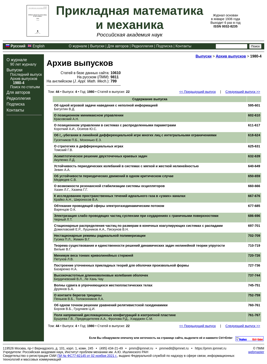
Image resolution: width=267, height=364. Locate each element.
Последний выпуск (26, 74)
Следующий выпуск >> (242, 92)
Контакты (183, 46)
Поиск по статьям (25, 87)
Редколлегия (142, 46)
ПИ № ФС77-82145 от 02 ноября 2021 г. (87, 356)
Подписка (164, 46)
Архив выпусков (23, 79)
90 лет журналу (23, 64)
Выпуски (97, 46)
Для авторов (118, 46)
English (39, 46)
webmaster (256, 352)
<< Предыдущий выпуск (197, 92)
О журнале (78, 46)
